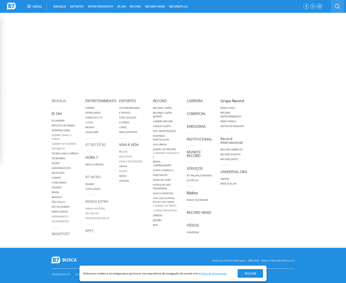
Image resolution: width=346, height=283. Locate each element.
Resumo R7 (58, 148)
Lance (123, 127)
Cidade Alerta (162, 126)
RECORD (135, 6)
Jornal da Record (164, 149)
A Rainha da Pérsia (165, 205)
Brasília (59, 100)
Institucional (199, 139)
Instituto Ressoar (232, 126)
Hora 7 (91, 157)
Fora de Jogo (127, 117)
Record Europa (230, 154)
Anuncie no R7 (61, 274)
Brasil (56, 192)
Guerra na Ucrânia (64, 143)
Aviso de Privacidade (213, 273)
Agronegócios (61, 168)
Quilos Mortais (163, 193)
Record (160, 100)
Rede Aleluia (228, 183)
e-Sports (124, 112)
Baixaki (89, 184)
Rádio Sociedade (197, 200)
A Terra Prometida (165, 210)
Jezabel (157, 220)
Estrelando (93, 112)
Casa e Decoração (131, 161)
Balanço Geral (162, 107)
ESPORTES (76, 6)
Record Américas (231, 149)
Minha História (95, 208)
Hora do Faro (162, 179)
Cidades (57, 187)
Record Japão (229, 159)
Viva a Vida (129, 144)
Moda (123, 176)
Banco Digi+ (228, 107)
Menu (34, 6)
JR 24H (121, 6)
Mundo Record (194, 154)
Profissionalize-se (97, 218)
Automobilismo (129, 107)
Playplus (192, 180)
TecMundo (58, 158)
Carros (56, 177)
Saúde (55, 163)
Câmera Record (163, 121)
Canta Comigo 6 (163, 170)
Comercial (196, 113)
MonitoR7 (61, 233)
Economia (58, 120)
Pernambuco (60, 216)
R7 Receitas (95, 144)
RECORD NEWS (155, 6)
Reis (155, 225)
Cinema (89, 107)
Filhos (123, 171)
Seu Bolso (92, 213)
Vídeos (193, 225)
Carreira (195, 100)
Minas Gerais (60, 211)
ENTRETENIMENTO (100, 6)
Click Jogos (92, 189)
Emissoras (196, 126)
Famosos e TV (94, 117)
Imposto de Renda (63, 125)
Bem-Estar (125, 156)
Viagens (124, 180)
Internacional (61, 130)
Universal (193, 232)
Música (89, 127)
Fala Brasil (160, 144)
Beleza (123, 151)
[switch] (337, 6)
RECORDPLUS (178, 6)
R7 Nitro (93, 177)
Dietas (123, 166)
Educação (58, 172)
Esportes (127, 100)
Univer (224, 178)
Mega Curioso (94, 164)
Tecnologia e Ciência (65, 153)
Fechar (250, 273)
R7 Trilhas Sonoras (199, 175)
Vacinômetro (60, 221)
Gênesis (157, 215)
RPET (89, 230)
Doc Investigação (164, 131)
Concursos (59, 182)
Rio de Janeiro (61, 206)
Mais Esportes (128, 132)
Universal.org (233, 171)
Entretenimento (100, 100)
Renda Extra (96, 201)
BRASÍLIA (60, 6)
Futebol (124, 122)
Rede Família (228, 121)
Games (89, 122)
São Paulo (58, 201)
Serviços (195, 168)
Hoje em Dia (160, 175)
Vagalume (91, 132)
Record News (199, 212)
